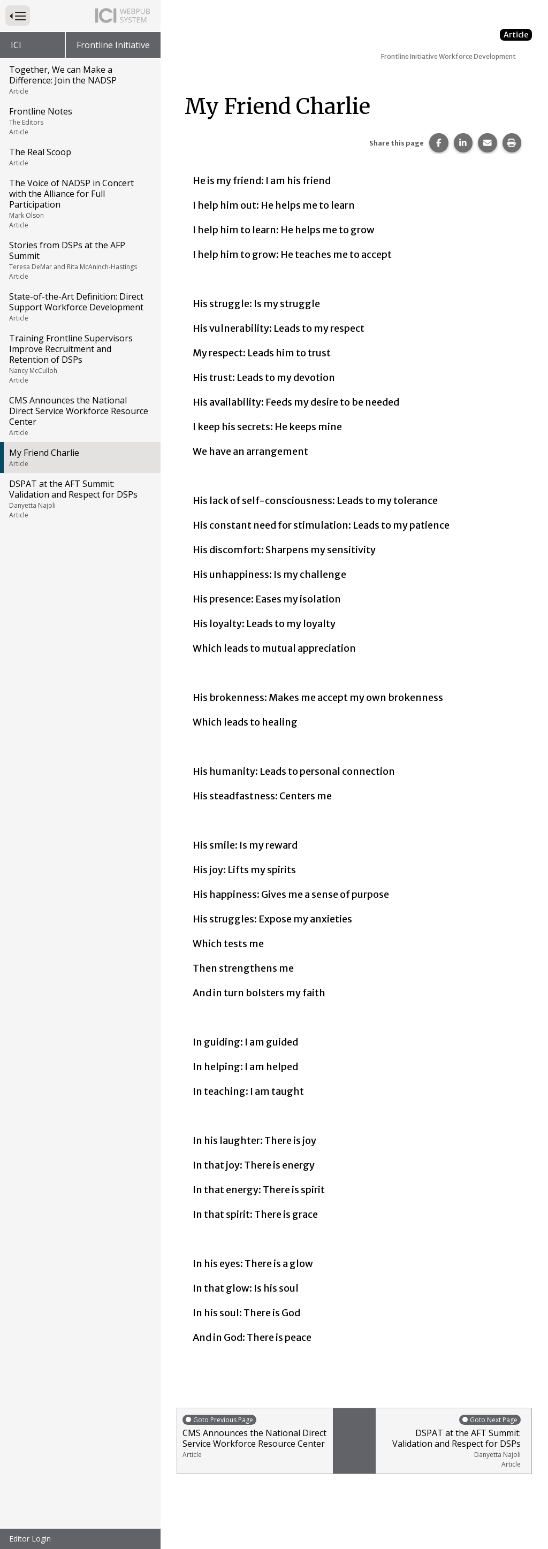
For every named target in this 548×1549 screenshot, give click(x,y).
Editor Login (30, 1538)
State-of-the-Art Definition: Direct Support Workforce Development (79, 307)
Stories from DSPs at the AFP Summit (79, 260)
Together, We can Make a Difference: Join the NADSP (79, 80)
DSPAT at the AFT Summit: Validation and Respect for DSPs (79, 499)
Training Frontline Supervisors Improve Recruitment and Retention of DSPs (79, 358)
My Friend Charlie (79, 457)
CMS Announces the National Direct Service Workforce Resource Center (79, 415)
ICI (16, 45)
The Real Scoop (79, 156)
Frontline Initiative (113, 45)
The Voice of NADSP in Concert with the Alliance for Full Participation (79, 203)
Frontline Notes (79, 120)
